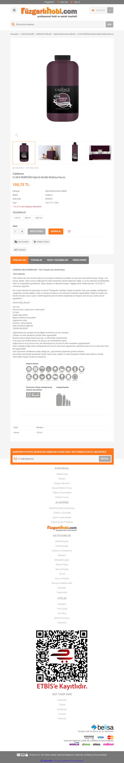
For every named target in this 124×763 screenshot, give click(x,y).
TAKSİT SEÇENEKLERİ (57, 260)
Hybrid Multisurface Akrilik (56, 191)
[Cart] (101, 10)
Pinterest (62, 718)
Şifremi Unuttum (62, 618)
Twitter (62, 704)
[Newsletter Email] (62, 459)
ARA (109, 24)
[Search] (62, 24)
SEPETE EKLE (36, 231)
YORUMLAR (36, 260)
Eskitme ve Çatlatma (62, 550)
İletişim (62, 478)
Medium (62, 555)
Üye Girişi (62, 613)
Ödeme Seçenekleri (62, 492)
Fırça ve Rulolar (62, 578)
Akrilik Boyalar (62, 541)
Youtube (62, 714)
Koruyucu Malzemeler (62, 583)
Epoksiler (62, 588)
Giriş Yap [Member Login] (62, 2)
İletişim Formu (62, 497)
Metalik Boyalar (62, 560)
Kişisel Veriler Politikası (62, 522)
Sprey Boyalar (62, 569)
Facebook (62, 700)
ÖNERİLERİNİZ (80, 260)
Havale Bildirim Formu (62, 488)
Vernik (62, 574)
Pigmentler (62, 592)
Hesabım (62, 604)
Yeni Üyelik (62, 609)
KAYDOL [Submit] (105, 458)
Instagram (62, 709)
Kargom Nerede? (62, 483)
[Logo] (49, 12)
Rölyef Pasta (62, 564)
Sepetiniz (62, 622)
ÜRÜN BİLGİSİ (19, 260)
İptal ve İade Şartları (62, 517)
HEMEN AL (56, 231)
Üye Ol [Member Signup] (75, 2)
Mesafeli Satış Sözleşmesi (62, 508)
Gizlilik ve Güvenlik (62, 513)
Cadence (18, 173)
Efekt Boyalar (62, 546)
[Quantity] (19, 231)
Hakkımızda (62, 474)
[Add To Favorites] (69, 231)
